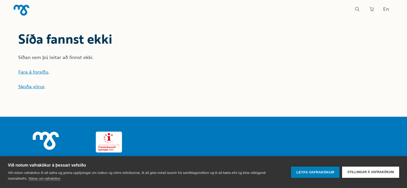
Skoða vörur (31, 86)
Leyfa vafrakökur (315, 172)
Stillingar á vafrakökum (370, 172)
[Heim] (21, 10)
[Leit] (357, 9)
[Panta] (371, 9)
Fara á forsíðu (33, 71)
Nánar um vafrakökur (44, 178)
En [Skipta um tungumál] (386, 8)
